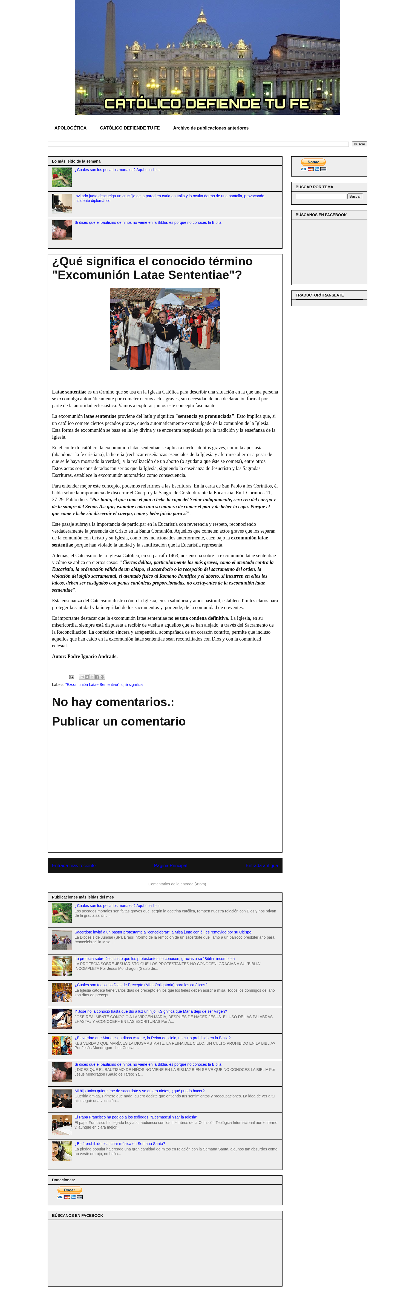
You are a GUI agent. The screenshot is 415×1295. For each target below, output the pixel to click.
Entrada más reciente (74, 865)
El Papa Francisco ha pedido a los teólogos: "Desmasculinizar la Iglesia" (136, 1117)
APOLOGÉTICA (70, 128)
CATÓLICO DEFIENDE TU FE (130, 128)
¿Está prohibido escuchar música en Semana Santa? (120, 1143)
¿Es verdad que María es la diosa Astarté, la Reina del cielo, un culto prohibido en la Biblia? (153, 1038)
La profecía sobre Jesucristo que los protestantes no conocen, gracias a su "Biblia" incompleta (155, 958)
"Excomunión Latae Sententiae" (92, 684)
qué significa (132, 684)
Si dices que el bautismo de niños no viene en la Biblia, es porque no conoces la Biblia (148, 222)
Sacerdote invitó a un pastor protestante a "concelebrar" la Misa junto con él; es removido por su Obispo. (164, 932)
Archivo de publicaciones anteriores (211, 128)
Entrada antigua (262, 865)
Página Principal (170, 865)
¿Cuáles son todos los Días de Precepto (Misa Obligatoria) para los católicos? (141, 985)
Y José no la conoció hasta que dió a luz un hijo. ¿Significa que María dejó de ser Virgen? (151, 1011)
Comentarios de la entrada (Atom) (177, 884)
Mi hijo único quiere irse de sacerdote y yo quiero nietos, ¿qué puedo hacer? (140, 1091)
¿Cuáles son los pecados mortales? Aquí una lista (117, 170)
